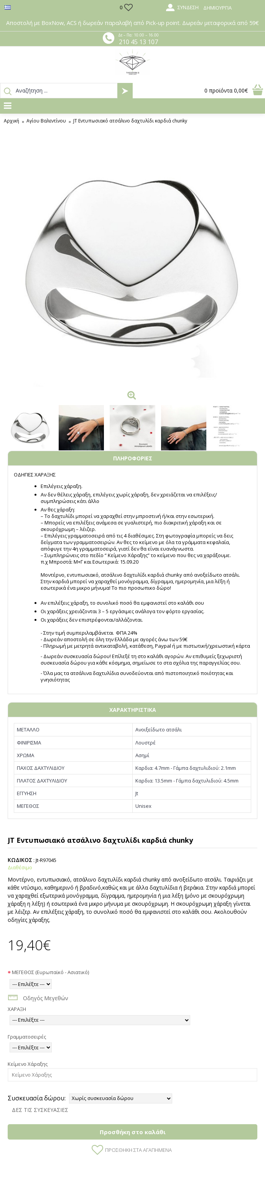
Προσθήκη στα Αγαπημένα (138, 1149)
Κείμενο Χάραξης (28, 1063)
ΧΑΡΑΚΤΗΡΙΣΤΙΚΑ (132, 709)
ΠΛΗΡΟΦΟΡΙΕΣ (132, 458)
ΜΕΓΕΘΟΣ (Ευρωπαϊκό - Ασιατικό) (50, 972)
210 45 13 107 (138, 42)
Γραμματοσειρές (27, 1036)
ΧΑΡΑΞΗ (17, 1009)
